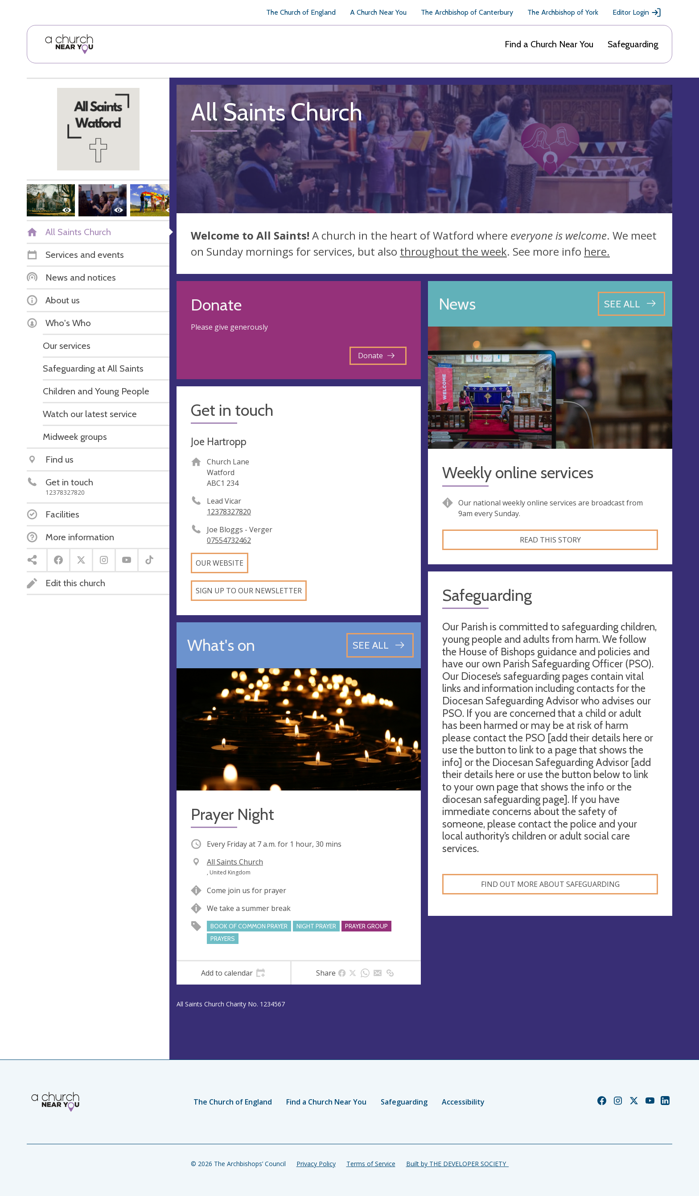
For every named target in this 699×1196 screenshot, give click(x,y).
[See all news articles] (631, 304)
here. (597, 251)
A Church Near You (378, 12)
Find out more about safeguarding (550, 884)
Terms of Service (370, 1163)
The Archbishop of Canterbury (467, 12)
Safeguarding (633, 44)
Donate (376, 355)
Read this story (550, 540)
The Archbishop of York (562, 12)
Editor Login (637, 12)
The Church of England (301, 12)
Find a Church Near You (549, 44)
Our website (219, 563)
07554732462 (229, 540)
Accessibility (463, 1102)
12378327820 (229, 512)
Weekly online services (517, 472)
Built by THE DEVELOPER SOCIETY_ (457, 1163)
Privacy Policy (316, 1163)
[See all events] (380, 645)
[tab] (233, 973)
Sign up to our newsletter (249, 591)
